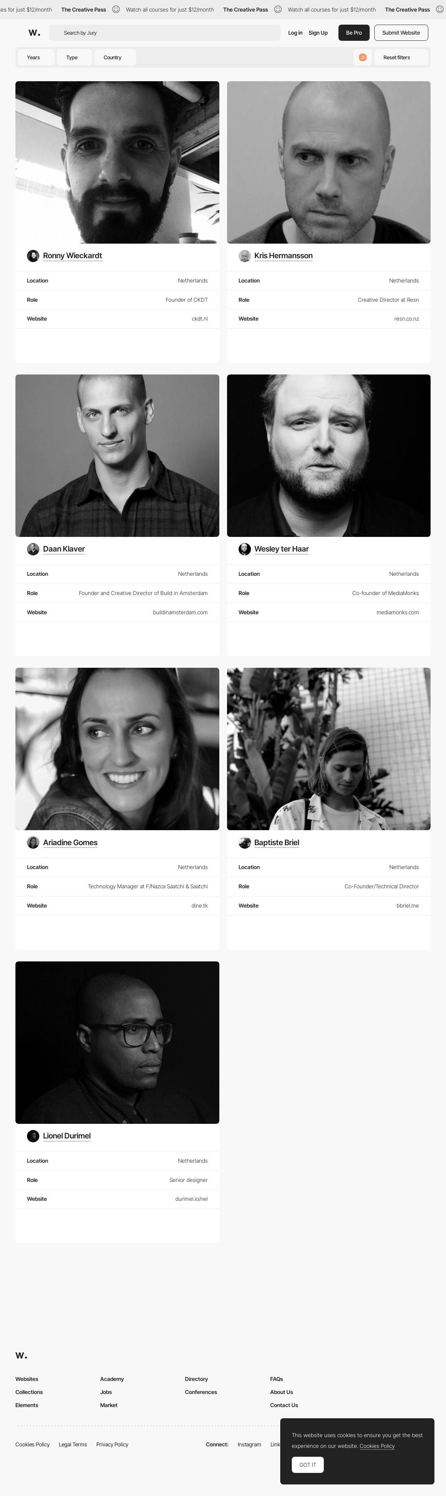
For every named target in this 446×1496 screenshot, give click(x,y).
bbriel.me (408, 905)
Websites (26, 1379)
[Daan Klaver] (56, 549)
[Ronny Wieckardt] (64, 256)
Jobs (106, 1392)
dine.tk (200, 905)
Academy (112, 1379)
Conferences (201, 1392)
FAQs (276, 1379)
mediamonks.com (398, 612)
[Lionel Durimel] (59, 1136)
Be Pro (354, 32)
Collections (29, 1392)
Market (109, 1405)
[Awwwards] (34, 33)
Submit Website (401, 32)
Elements (26, 1405)
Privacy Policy (112, 1444)
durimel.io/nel (191, 1198)
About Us (281, 1392)
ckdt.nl (200, 318)
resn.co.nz (406, 318)
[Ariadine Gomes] (62, 842)
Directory (196, 1379)
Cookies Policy (32, 1444)
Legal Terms (73, 1444)
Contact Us (284, 1405)
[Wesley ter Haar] (274, 549)
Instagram (249, 1444)
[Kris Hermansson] (276, 256)
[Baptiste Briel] (269, 842)
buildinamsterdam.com (180, 612)
